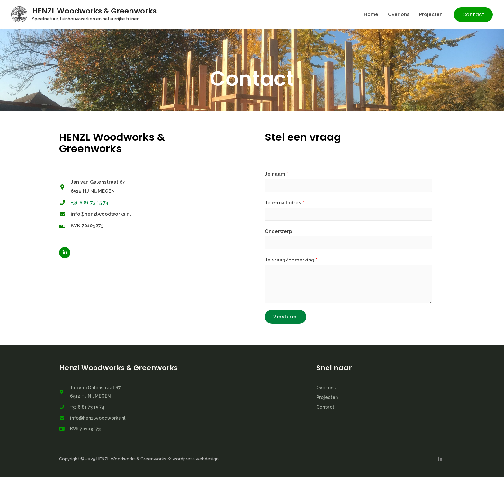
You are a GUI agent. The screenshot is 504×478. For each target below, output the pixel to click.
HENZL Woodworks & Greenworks (94, 11)
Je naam (276, 174)
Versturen (285, 317)
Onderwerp (278, 232)
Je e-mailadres (284, 203)
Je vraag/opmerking (291, 261)
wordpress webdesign (196, 460)
